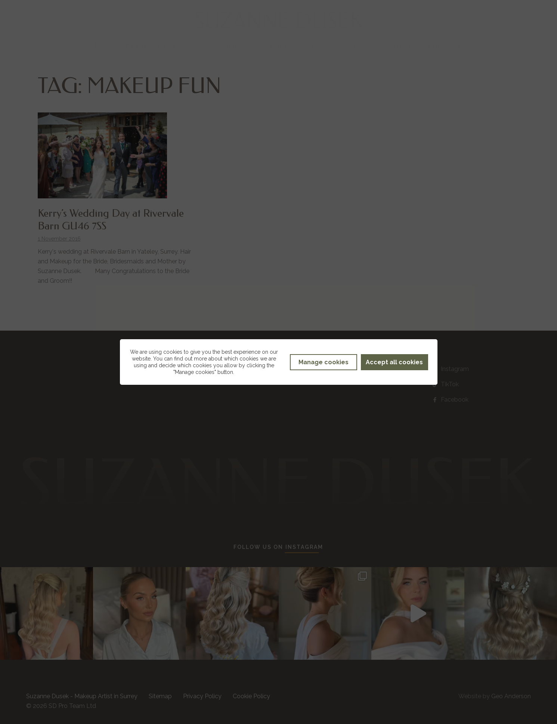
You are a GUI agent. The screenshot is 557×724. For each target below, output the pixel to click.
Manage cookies (323, 362)
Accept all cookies (394, 362)
